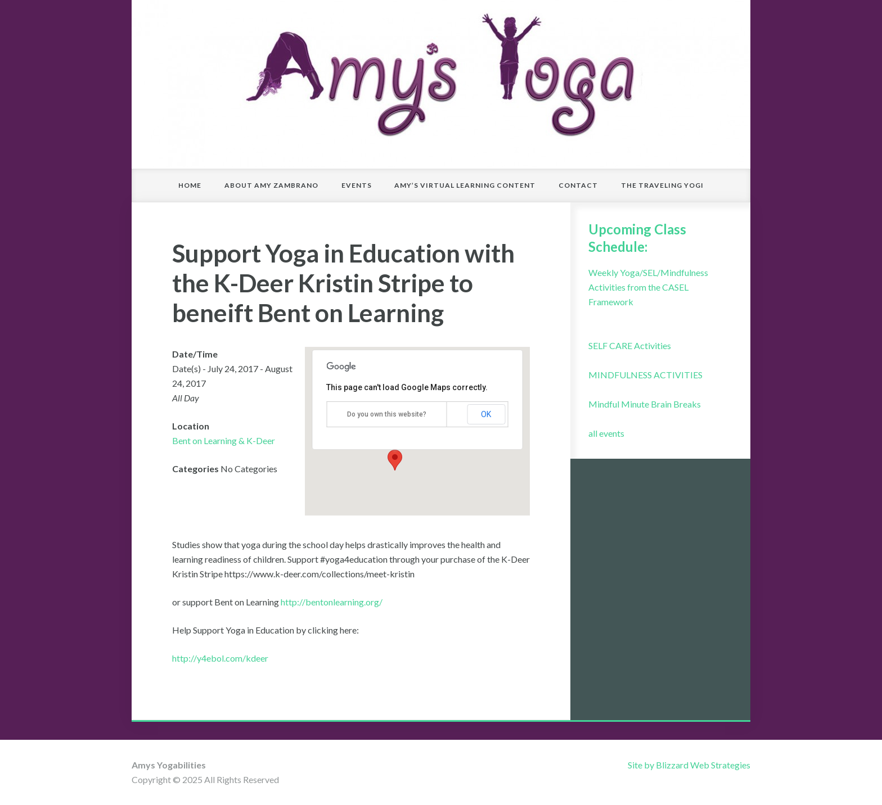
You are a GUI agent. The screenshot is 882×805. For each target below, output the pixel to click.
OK (486, 414)
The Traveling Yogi (662, 185)
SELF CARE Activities (629, 345)
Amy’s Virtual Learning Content (465, 185)
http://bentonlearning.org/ (330, 601)
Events (356, 185)
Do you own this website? (386, 414)
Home (189, 185)
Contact (578, 185)
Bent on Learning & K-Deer (223, 440)
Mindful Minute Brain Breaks (644, 404)
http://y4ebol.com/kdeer (220, 658)
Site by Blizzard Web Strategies (689, 764)
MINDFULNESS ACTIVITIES (645, 374)
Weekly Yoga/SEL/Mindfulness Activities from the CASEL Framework (648, 287)
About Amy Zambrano (271, 185)
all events (606, 433)
